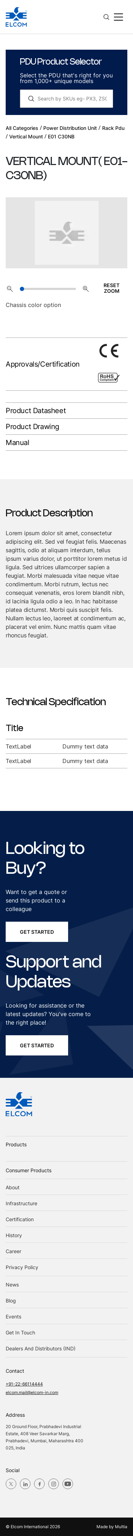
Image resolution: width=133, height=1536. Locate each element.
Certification (20, 1219)
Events (13, 1316)
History (14, 1235)
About (13, 1187)
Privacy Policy (22, 1267)
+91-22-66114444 (24, 1384)
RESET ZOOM (112, 288)
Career (13, 1251)
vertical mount (26, 136)
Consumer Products (28, 1170)
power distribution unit (70, 128)
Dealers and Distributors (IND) (41, 1348)
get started (37, 932)
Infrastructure (21, 1203)
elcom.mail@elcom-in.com (32, 1392)
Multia (121, 1526)
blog (11, 1301)
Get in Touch (20, 1332)
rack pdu (113, 128)
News (12, 1285)
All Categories (22, 128)
